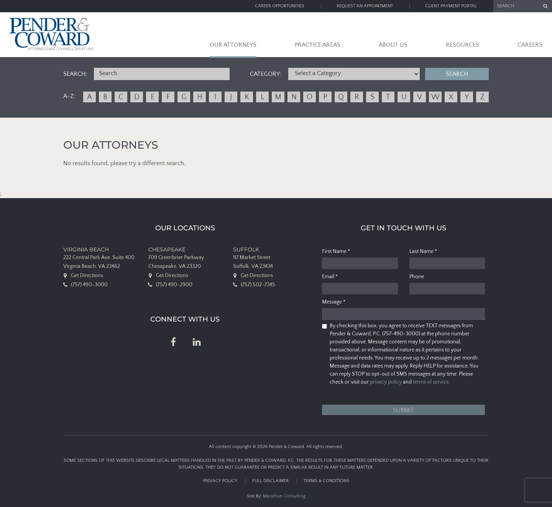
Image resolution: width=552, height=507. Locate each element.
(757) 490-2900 (174, 285)
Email (330, 277)
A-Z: (69, 96)
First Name (336, 251)
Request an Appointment (365, 5)
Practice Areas (317, 44)
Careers (530, 44)
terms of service (431, 382)
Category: (265, 74)
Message (333, 302)
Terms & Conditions (326, 480)
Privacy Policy (220, 480)
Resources (462, 44)
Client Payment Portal (451, 5)
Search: (75, 74)
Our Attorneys (233, 44)
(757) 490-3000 (89, 285)
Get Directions (87, 275)
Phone (416, 277)
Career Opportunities (279, 5)
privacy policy (386, 382)
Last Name (423, 251)
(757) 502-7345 (258, 285)
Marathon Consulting (284, 496)
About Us (393, 44)
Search (457, 74)
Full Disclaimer (270, 480)
